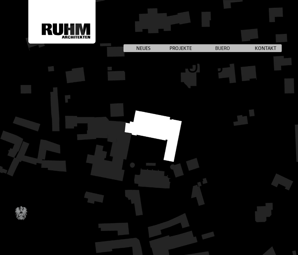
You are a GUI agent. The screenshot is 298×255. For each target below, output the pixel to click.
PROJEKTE (181, 48)
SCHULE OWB (173, 67)
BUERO (222, 48)
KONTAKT (265, 48)
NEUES (143, 48)
